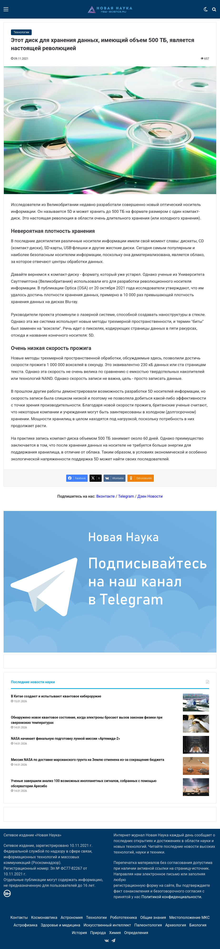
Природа (98, 932)
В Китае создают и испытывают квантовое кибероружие (56, 696)
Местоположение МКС (189, 917)
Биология (198, 925)
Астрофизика (25, 925)
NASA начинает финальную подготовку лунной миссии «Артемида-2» (65, 738)
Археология (175, 925)
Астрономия (72, 917)
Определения (136, 932)
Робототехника (123, 917)
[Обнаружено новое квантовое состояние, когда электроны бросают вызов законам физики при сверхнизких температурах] (196, 724)
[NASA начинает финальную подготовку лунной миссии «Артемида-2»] (196, 745)
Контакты (19, 917)
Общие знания (153, 917)
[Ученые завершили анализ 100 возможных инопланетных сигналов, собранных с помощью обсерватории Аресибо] (196, 787)
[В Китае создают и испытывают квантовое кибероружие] (196, 702)
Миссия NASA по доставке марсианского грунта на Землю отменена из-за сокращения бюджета (87, 760)
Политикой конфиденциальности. (171, 897)
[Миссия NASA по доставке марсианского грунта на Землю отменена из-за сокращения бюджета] (196, 766)
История (79, 932)
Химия (115, 932)
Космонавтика (44, 917)
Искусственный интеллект (107, 925)
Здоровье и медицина (60, 925)
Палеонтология (148, 925)
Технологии (21, 32)
